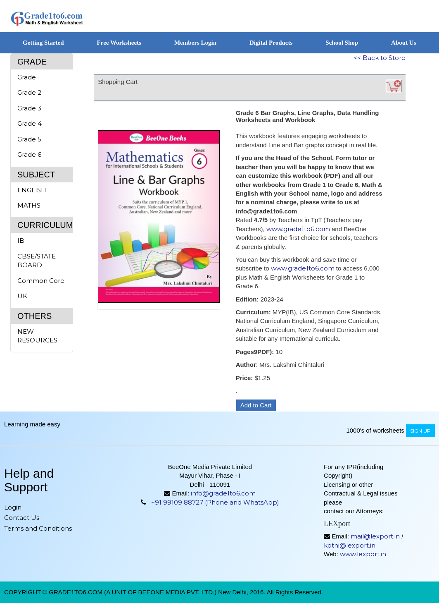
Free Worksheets (119, 42)
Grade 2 (29, 92)
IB (20, 240)
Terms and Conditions (38, 528)
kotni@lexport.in (349, 545)
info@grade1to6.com (223, 493)
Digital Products (270, 42)
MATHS (28, 205)
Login (12, 507)
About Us (403, 42)
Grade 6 (29, 154)
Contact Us (21, 518)
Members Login (195, 42)
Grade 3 (29, 108)
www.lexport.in (363, 554)
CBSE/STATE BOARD (36, 260)
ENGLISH (31, 190)
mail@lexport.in (375, 536)
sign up (420, 431)
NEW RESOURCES (37, 336)
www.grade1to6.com (298, 229)
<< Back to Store (380, 58)
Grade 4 (29, 123)
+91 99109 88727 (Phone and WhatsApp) (215, 502)
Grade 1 (28, 77)
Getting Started (43, 42)
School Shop (341, 42)
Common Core (40, 281)
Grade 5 (29, 139)
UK (22, 296)
